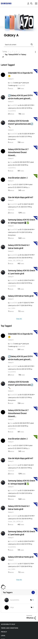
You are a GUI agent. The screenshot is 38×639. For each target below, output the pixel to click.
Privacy (4, 632)
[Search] (19, 44)
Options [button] (32, 52)
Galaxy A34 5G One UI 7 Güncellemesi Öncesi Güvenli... (18, 152)
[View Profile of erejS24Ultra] (12, 168)
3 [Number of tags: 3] (33, 607)
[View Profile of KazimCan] (11, 210)
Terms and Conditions (9, 628)
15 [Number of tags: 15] (33, 600)
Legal (3, 635)
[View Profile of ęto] (29, 187)
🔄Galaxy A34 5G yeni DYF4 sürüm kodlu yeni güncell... (20, 97)
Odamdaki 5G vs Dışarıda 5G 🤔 (20, 74)
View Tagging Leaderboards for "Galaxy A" (19, 592)
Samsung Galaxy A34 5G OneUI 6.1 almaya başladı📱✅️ (21, 221)
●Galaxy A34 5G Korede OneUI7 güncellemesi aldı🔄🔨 (20, 124)
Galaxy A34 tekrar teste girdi (20, 296)
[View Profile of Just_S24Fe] (11, 308)
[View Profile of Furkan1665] (21, 85)
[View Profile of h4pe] (11, 83)
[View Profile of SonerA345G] (14, 105)
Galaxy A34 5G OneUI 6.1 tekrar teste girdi (18, 246)
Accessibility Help (8, 624)
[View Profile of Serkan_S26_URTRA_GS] (15, 260)
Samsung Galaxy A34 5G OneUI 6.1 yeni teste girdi (21, 272)
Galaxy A (10, 79)
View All (19, 319)
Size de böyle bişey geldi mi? (20, 197)
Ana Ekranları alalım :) (18, 178)
